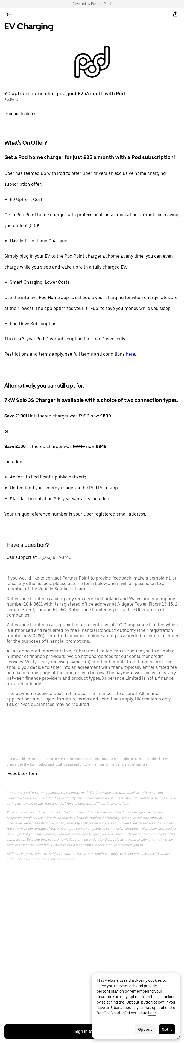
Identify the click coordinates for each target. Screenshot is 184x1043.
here (130, 354)
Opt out (145, 1029)
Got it (167, 1029)
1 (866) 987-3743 (54, 557)
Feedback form (23, 773)
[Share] (175, 14)
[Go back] (8, 14)
